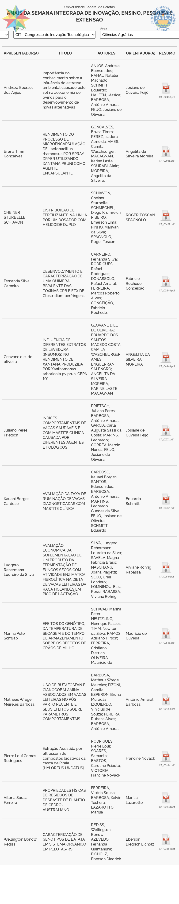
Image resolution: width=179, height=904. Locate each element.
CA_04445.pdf (166, 366)
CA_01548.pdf (166, 642)
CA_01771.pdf (166, 439)
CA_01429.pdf (166, 224)
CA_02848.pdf (166, 290)
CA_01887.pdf (166, 576)
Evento (18, 28)
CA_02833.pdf (166, 806)
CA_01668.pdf (166, 160)
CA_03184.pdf (166, 765)
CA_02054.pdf (166, 708)
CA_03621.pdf (166, 507)
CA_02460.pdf (166, 96)
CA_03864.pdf (166, 848)
